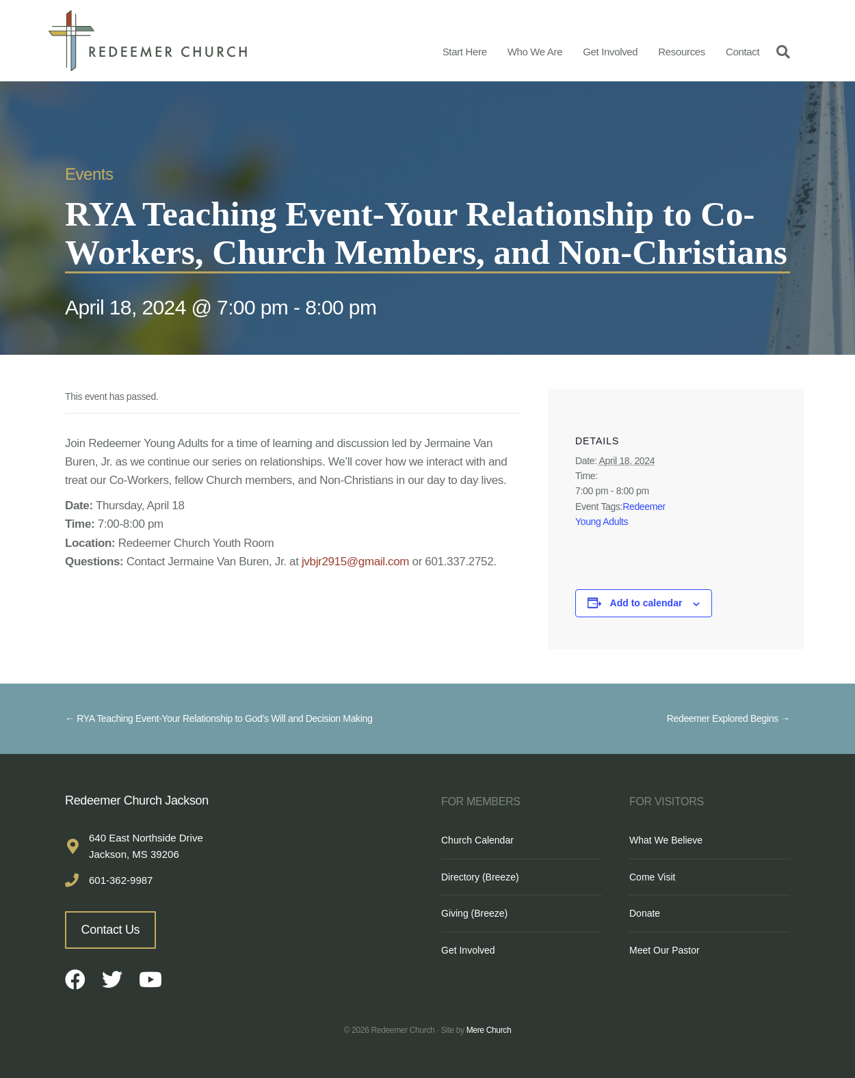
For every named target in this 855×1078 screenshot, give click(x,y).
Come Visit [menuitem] (652, 877)
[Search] (780, 51)
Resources (681, 51)
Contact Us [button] (110, 929)
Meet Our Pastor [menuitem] (664, 950)
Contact (742, 51)
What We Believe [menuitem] (665, 840)
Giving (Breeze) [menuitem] (474, 913)
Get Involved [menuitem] (468, 950)
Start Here (465, 51)
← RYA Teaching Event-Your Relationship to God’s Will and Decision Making (218, 718)
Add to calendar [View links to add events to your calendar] (646, 602)
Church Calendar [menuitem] (477, 840)
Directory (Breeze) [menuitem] (480, 877)
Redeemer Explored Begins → (728, 718)
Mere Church (489, 1030)
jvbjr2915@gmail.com (355, 561)
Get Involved (610, 51)
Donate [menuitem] (644, 913)
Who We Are (535, 51)
